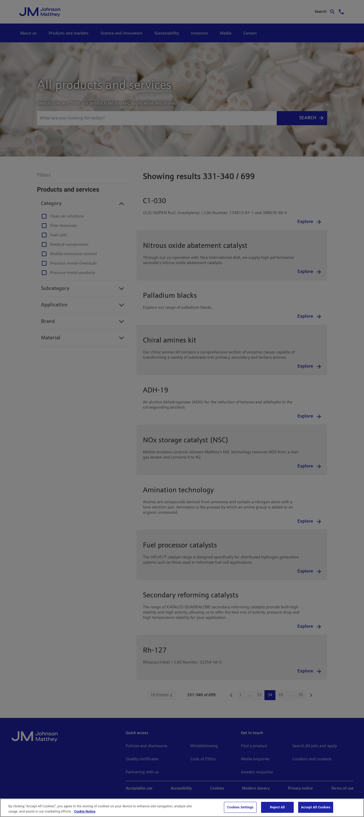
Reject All (277, 807)
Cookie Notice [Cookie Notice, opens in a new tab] (84, 811)
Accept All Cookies (315, 807)
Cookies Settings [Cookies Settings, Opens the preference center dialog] (240, 807)
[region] (182, 807)
